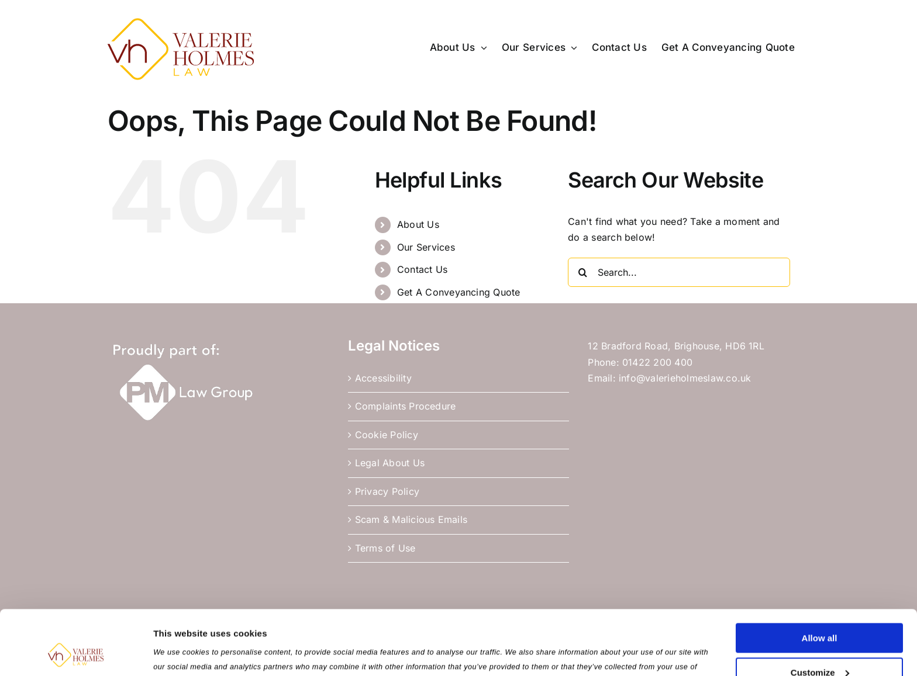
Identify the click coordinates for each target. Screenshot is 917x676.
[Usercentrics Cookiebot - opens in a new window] (76, 653)
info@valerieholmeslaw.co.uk (685, 378)
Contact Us (422, 269)
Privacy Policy (387, 491)
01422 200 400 (657, 362)
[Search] (582, 272)
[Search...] (679, 272)
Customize (820, 611)
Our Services (426, 247)
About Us (418, 224)
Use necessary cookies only (819, 646)
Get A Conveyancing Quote (458, 292)
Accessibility (383, 378)
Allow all (819, 578)
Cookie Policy (386, 435)
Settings (170, 653)
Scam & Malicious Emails (411, 519)
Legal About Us (390, 463)
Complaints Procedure (405, 406)
